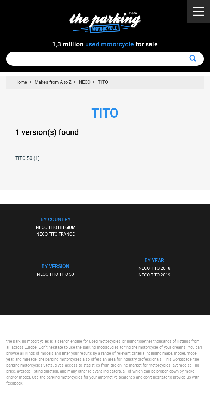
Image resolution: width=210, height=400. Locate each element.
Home (21, 82)
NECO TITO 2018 (154, 268)
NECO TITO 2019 (154, 274)
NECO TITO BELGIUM (55, 227)
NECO (85, 82)
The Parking (109, 24)
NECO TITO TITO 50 (55, 274)
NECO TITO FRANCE (55, 234)
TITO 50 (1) (27, 158)
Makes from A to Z (53, 82)
